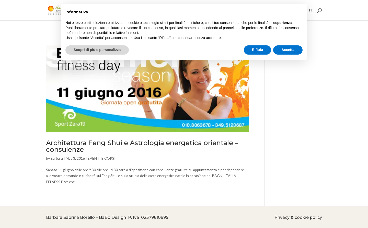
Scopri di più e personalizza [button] (97, 50)
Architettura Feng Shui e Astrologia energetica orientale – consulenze (142, 146)
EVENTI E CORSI (102, 158)
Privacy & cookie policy (298, 217)
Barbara (57, 158)
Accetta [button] (287, 50)
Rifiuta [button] (257, 50)
